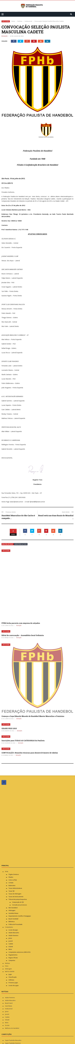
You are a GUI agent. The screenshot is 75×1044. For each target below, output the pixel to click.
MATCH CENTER (9, 901)
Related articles (7, 544)
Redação (5, 36)
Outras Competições (11, 978)
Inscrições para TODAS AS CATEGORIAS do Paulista (23, 670)
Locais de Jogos (13, 860)
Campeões (12, 890)
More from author (20, 544)
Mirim (10, 879)
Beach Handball (13, 849)
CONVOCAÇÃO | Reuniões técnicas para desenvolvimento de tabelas (30, 682)
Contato (11, 812)
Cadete (11, 874)
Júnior (10, 868)
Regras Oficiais (13, 887)
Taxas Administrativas (15, 818)
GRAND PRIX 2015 (9, 658)
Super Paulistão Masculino (13, 970)
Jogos (10, 904)
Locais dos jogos (14, 915)
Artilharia (11, 910)
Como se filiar (13, 810)
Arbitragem (12, 840)
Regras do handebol (11, 993)
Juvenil (11, 871)
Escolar (7, 955)
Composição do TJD (18, 832)
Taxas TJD (11, 821)
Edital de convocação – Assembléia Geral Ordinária (23, 565)
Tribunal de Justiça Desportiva (18, 829)
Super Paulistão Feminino (13, 973)
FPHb (6, 801)
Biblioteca (12, 851)
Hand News (8, 936)
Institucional (5, 21)
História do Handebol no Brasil (14, 996)
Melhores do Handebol (12, 958)
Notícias (7, 893)
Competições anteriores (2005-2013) (19, 882)
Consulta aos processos (19, 835)
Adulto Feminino (13, 865)
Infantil (11, 876)
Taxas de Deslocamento (16, 826)
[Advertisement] (17, 754)
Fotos (6, 896)
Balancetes (12, 815)
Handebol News (13, 843)
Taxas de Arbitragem (15, 824)
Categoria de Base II (11, 976)
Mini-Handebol (13, 837)
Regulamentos (13, 885)
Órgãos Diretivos (14, 804)
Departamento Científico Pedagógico (20, 846)
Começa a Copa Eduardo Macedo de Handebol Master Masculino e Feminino (33, 646)
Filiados (11, 807)
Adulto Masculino (14, 862)
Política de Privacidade (15, 854)
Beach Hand (8, 933)
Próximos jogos (13, 912)
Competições (9, 857)
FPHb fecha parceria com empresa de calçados (21, 553)
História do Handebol (11, 991)
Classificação (13, 907)
